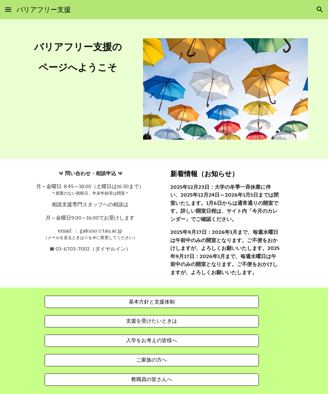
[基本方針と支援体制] (152, 302)
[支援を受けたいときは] (152, 321)
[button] (8, 9)
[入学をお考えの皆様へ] (152, 341)
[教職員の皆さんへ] (152, 379)
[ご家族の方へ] (152, 360)
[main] (78, 57)
